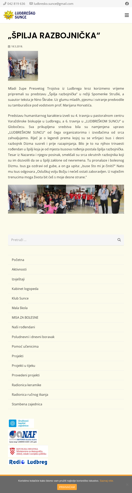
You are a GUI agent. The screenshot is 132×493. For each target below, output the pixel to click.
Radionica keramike (26, 385)
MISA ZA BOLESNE (25, 317)
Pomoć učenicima (25, 346)
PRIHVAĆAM (67, 487)
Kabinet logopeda (25, 289)
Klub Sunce (20, 298)
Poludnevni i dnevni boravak (33, 337)
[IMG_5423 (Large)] (22, 199)
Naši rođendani (23, 327)
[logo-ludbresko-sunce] (19, 15)
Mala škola (20, 308)
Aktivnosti (19, 269)
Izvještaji (18, 279)
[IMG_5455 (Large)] (80, 199)
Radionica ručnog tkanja (30, 394)
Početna (18, 260)
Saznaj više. (107, 480)
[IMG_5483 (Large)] (109, 199)
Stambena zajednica (27, 404)
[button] (126, 15)
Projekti (17, 356)
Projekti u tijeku (23, 365)
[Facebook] (127, 3)
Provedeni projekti (26, 375)
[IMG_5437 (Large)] (51, 199)
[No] (127, 484)
